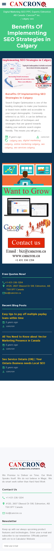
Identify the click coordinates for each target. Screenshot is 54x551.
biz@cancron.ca (13, 293)
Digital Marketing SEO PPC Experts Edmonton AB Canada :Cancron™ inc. (27, 13)
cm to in (11, 539)
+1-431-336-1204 (14, 282)
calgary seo (16, 140)
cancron (45, 137)
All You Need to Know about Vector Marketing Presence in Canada (24, 339)
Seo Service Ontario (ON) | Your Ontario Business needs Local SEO (23, 361)
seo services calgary (24, 147)
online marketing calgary (27, 144)
